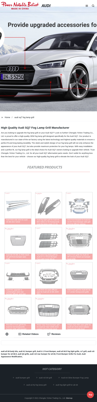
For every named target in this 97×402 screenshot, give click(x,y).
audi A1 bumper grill (27, 351)
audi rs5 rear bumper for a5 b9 (42, 354)
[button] (87, 6)
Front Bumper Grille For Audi (68, 354)
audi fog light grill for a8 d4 (67, 385)
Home (7, 117)
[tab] (7, 334)
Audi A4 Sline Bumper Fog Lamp (76, 378)
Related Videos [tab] (28, 334)
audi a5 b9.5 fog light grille (68, 351)
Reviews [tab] (53, 334)
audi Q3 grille (23, 354)
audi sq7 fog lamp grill (24, 117)
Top (90, 395)
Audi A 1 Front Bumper (46, 351)
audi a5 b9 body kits (9, 351)
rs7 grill (83, 351)
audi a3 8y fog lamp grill (37, 385)
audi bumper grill (23, 378)
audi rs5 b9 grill (46, 378)
